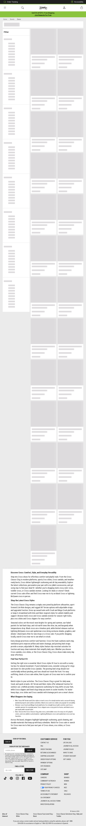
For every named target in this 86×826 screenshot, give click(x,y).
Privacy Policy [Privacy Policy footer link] (46, 784)
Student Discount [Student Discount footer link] (69, 756)
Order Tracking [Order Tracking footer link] (46, 749)
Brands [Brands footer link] (66, 778)
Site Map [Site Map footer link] (44, 769)
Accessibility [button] (76, 2)
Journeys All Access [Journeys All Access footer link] (70, 746)
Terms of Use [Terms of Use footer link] (45, 791)
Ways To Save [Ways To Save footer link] (68, 753)
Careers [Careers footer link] (44, 778)
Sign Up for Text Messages (19, 747)
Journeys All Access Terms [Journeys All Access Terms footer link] (51, 801)
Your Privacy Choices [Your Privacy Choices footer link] (50, 788)
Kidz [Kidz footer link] (65, 788)
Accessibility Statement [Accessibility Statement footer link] (49, 794)
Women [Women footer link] (66, 781)
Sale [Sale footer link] (65, 791)
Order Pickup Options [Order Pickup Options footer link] (48, 759)
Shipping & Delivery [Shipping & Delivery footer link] (47, 756)
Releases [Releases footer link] (67, 794)
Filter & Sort (16, 31)
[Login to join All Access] (43, 13)
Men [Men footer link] (65, 784)
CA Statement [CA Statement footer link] (45, 798)
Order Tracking (10, 2)
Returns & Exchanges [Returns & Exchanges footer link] (48, 753)
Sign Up (7, 742)
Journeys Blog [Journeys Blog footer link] (68, 749)
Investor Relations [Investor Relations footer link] (47, 804)
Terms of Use (21, 758)
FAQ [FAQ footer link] (42, 746)
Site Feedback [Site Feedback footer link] (45, 766)
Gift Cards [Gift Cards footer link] (67, 759)
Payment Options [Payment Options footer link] (47, 763)
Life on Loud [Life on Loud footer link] (67, 743)
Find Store (29, 770)
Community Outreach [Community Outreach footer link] (48, 781)
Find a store (19, 766)
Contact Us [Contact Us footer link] (45, 743)
